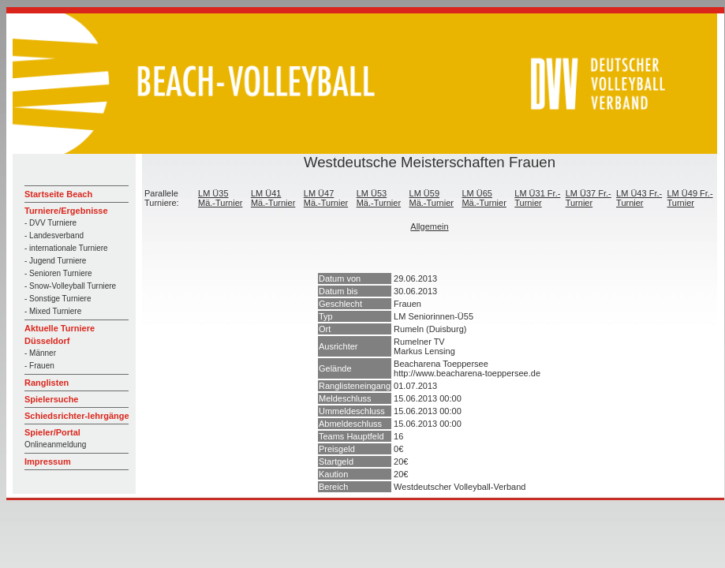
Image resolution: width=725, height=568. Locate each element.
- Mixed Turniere (52, 311)
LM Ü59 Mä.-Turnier (431, 198)
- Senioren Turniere (58, 273)
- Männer (40, 353)
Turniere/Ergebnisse (66, 210)
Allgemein (429, 226)
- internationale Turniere (66, 248)
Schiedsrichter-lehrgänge (76, 415)
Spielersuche (51, 399)
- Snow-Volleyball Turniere (70, 286)
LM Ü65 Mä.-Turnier (484, 198)
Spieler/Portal (52, 432)
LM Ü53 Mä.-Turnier (379, 198)
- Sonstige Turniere (58, 298)
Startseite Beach (58, 194)
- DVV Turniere (50, 223)
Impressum (47, 461)
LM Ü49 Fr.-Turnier (690, 198)
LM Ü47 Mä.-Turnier (326, 198)
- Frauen (39, 365)
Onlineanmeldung (55, 444)
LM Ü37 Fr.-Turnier (588, 198)
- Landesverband (54, 235)
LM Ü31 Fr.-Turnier (537, 198)
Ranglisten (46, 382)
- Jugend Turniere (55, 260)
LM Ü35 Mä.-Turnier (220, 198)
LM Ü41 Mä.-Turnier (273, 198)
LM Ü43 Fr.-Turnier (639, 198)
